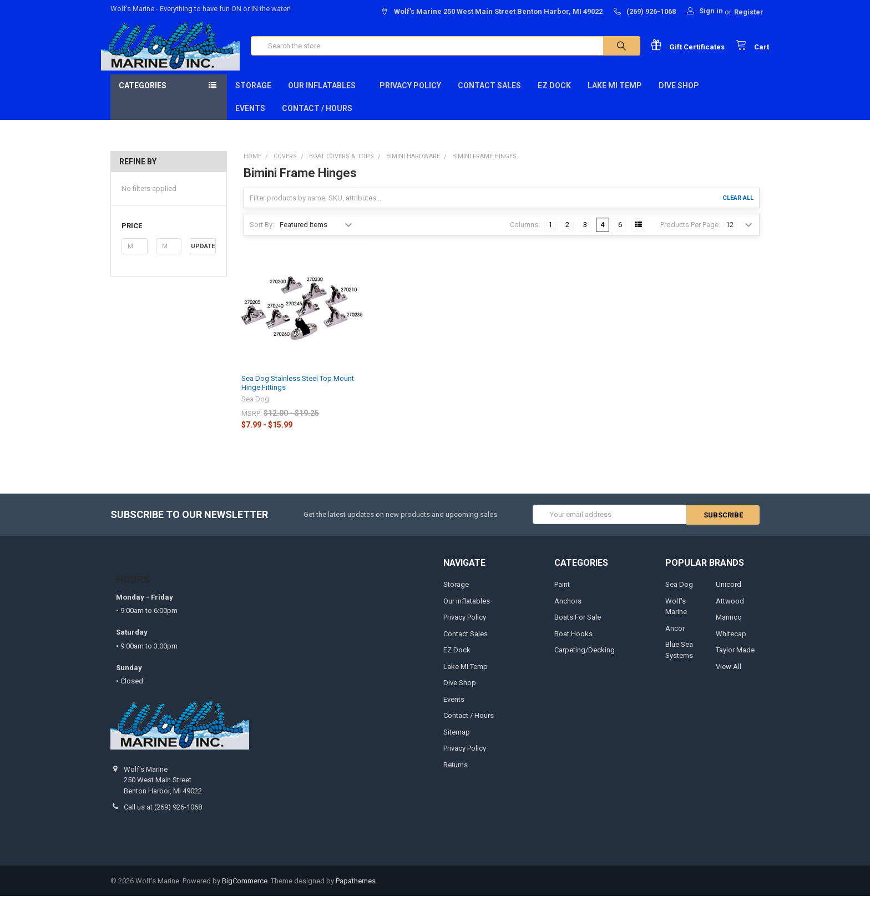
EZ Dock (554, 94)
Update (203, 255)
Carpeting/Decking (584, 659)
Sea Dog (679, 593)
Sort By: (262, 234)
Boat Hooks (573, 642)
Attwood (730, 609)
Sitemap (456, 740)
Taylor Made (735, 659)
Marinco (729, 626)
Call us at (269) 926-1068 (163, 816)
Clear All (737, 207)
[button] (168, 235)
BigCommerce (244, 889)
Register (748, 12)
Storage (253, 94)
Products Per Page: (690, 234)
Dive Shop (682, 94)
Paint (562, 593)
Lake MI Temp (615, 94)
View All (728, 675)
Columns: (525, 234)
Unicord (728, 593)
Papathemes (356, 889)
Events (250, 117)
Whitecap (731, 642)
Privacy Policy (410, 94)
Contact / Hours (317, 117)
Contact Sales (489, 94)
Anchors (567, 609)
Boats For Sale (577, 626)
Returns (455, 773)
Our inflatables (325, 94)
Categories (142, 94)
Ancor (675, 636)
